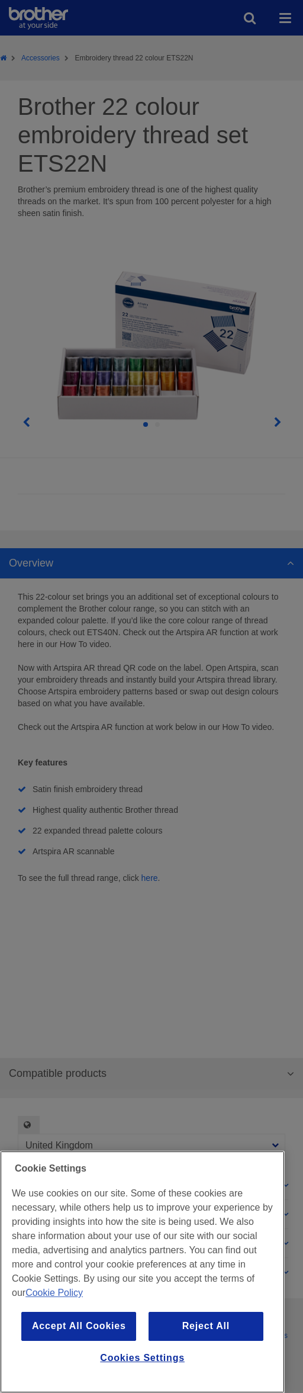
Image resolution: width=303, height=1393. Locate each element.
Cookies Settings (142, 1358)
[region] (142, 1272)
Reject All (206, 1326)
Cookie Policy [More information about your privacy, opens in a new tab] (54, 1293)
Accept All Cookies (79, 1326)
